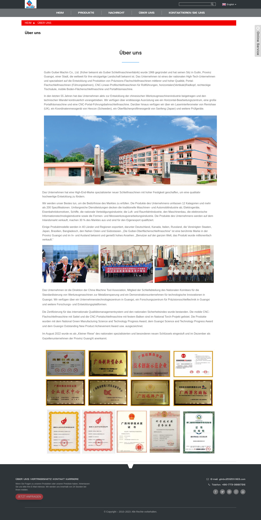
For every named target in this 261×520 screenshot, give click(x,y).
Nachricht (117, 12)
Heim (60, 12)
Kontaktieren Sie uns (187, 12)
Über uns (146, 12)
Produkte (86, 12)
